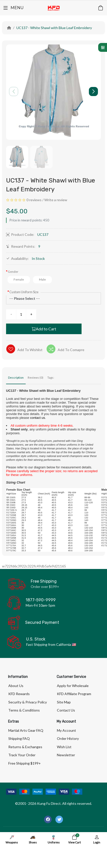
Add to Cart (44, 328)
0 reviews (34, 200)
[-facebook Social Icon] (48, 819)
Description (16, 377)
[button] (93, 91)
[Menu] (13, 8)
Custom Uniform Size (24, 292)
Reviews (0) (35, 377)
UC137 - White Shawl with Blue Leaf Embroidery (54, 28)
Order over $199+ (45, 586)
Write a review (55, 200)
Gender (13, 271)
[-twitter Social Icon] (59, 819)
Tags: (50, 377)
